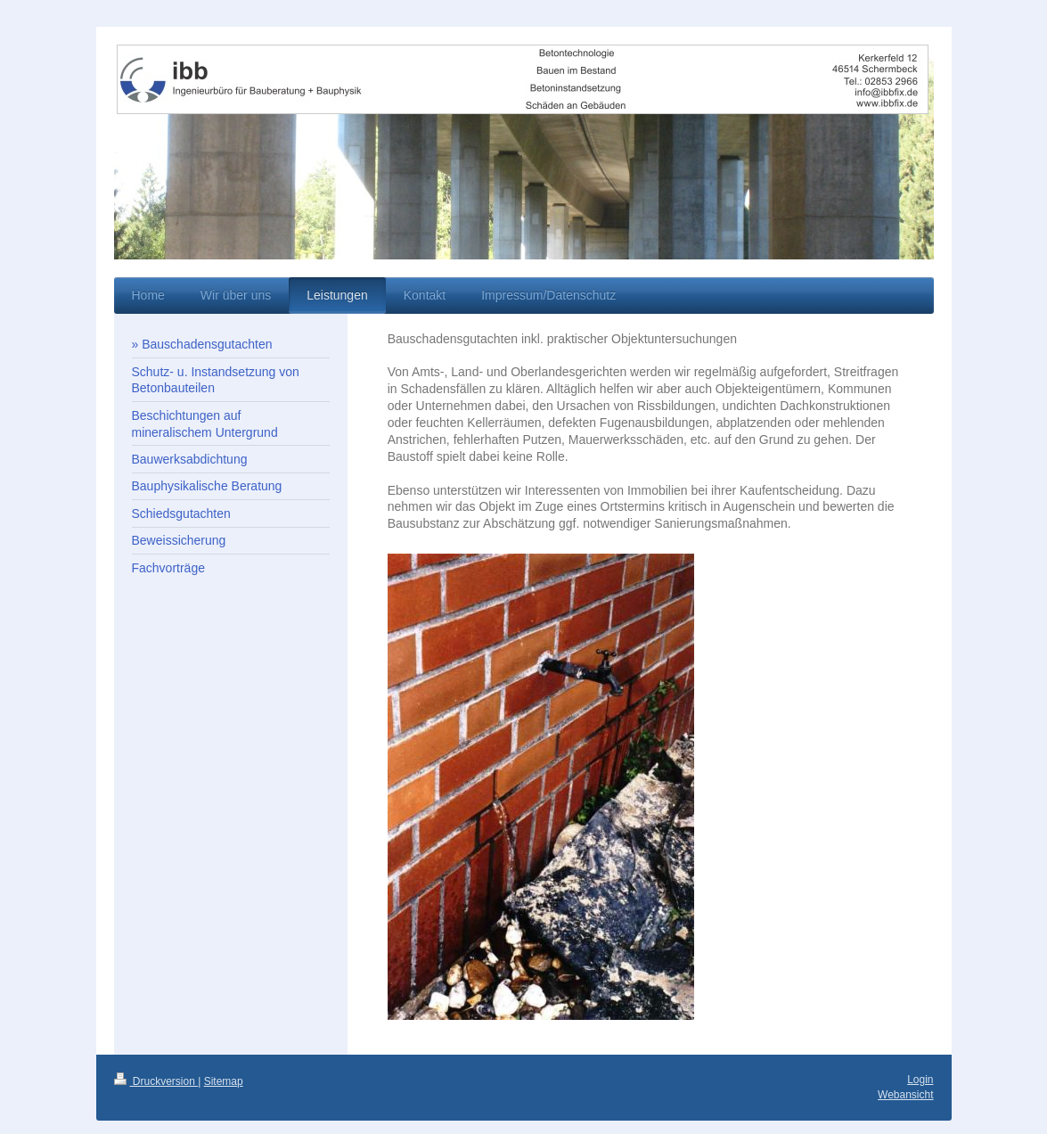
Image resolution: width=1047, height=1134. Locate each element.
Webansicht (905, 1095)
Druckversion (156, 1081)
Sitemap (223, 1081)
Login (920, 1079)
